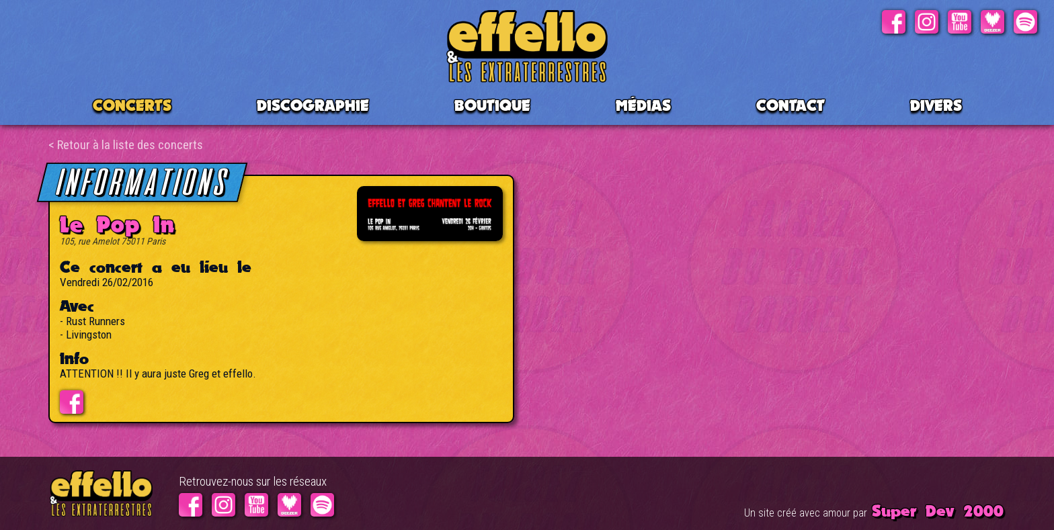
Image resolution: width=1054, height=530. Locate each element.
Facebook (893, 22)
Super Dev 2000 (938, 510)
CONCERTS (132, 105)
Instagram (926, 22)
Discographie (313, 105)
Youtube (959, 22)
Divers (936, 105)
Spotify (1025, 22)
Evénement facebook (71, 402)
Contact (790, 105)
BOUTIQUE (492, 105)
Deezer (992, 22)
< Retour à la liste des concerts (125, 144)
